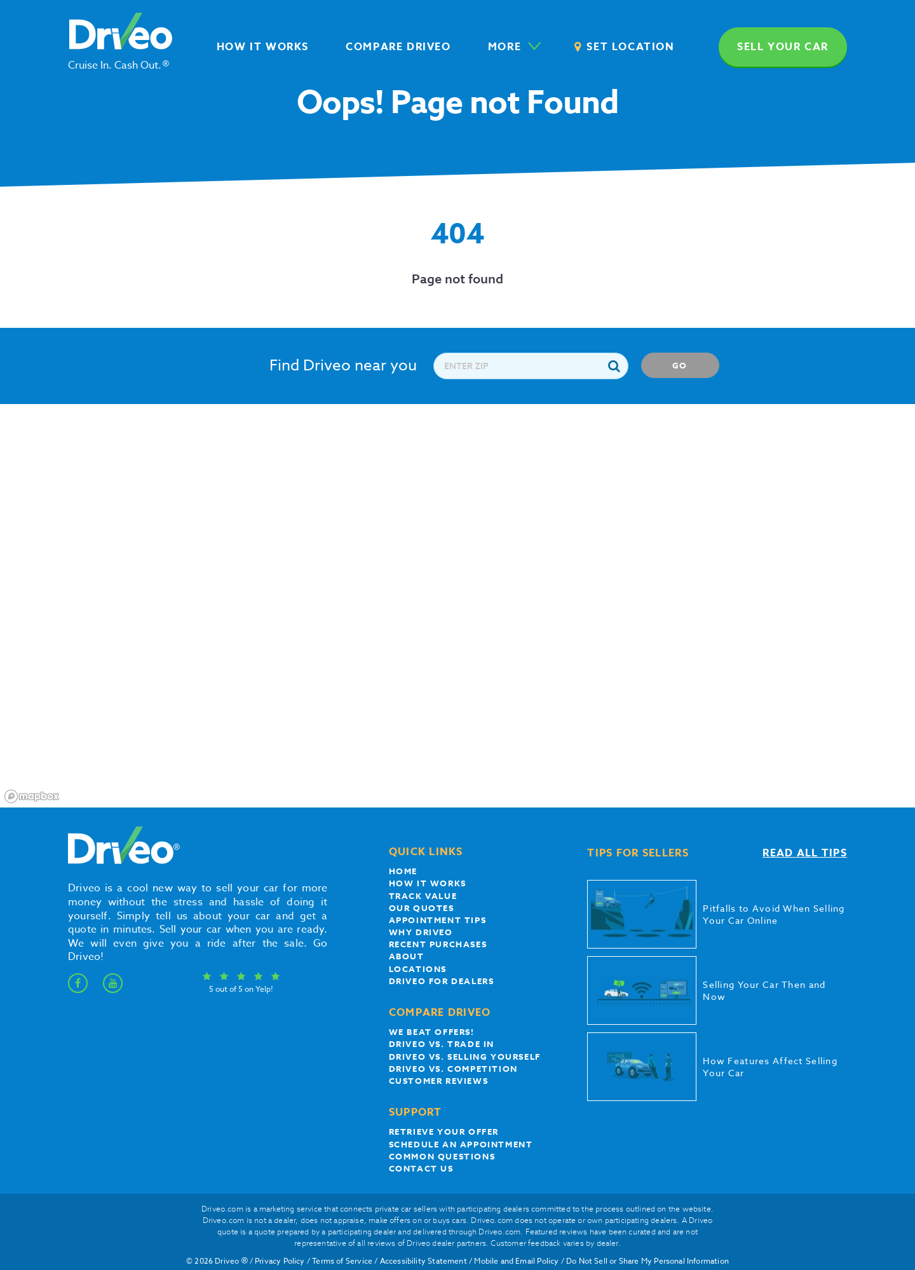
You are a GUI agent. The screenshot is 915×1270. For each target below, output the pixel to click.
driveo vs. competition (453, 1068)
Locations (418, 969)
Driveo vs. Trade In (441, 1044)
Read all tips (804, 853)
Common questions (442, 1156)
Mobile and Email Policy (516, 1260)
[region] (457, 605)
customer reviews (439, 1080)
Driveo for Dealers (441, 981)
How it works (427, 883)
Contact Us (421, 1168)
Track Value (423, 896)
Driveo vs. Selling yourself (465, 1056)
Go (680, 365)
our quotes (421, 908)
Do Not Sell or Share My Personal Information (647, 1260)
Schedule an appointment (461, 1144)
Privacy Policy (280, 1260)
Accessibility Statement (423, 1260)
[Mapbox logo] (32, 796)
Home (403, 871)
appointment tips (438, 920)
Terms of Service (342, 1260)
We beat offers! (432, 1031)
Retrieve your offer (444, 1131)
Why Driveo (421, 932)
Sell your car (783, 47)
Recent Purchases (438, 944)
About (406, 956)
